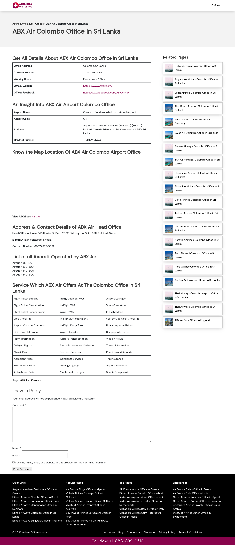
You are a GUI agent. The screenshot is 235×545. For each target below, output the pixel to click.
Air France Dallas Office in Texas (192, 489)
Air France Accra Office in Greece (139, 489)
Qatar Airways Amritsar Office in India (141, 497)
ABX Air (36, 216)
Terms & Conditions (190, 532)
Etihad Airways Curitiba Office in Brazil (35, 497)
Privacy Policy (167, 532)
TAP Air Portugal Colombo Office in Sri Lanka (197, 161)
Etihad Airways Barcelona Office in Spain (36, 501)
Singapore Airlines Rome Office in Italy (141, 509)
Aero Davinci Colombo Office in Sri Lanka (195, 255)
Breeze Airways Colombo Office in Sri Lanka (197, 148)
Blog (121, 532)
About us (109, 532)
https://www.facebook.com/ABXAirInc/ (106, 92)
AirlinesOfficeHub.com (35, 532)
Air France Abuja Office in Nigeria (85, 489)
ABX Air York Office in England (192, 320)
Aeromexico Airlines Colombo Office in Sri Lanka (197, 228)
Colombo (36, 380)
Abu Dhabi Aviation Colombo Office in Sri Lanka (197, 108)
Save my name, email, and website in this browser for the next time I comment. (61, 462)
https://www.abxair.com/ (97, 86)
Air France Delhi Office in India (190, 493)
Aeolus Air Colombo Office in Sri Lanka (197, 280)
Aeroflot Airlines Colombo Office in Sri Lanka (197, 242)
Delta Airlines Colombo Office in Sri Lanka (195, 201)
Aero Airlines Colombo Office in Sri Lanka (195, 268)
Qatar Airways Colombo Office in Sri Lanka (196, 68)
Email (16, 455)
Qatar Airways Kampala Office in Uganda (197, 497)
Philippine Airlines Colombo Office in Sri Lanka (197, 188)
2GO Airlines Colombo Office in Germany (193, 121)
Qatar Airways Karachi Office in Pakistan (197, 501)
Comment (19, 405)
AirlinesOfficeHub (22, 23)
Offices (216, 5)
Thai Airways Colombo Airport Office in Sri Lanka (197, 295)
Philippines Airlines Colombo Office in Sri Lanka (196, 175)
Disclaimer (150, 532)
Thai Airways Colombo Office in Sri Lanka (195, 308)
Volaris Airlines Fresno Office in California (90, 501)
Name (16, 448)
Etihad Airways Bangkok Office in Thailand (37, 520)
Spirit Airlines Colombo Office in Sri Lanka (195, 94)
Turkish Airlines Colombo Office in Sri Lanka (196, 215)
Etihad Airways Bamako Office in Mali (141, 493)
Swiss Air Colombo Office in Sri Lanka (196, 133)
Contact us (133, 532)
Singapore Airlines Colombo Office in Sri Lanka (196, 81)
